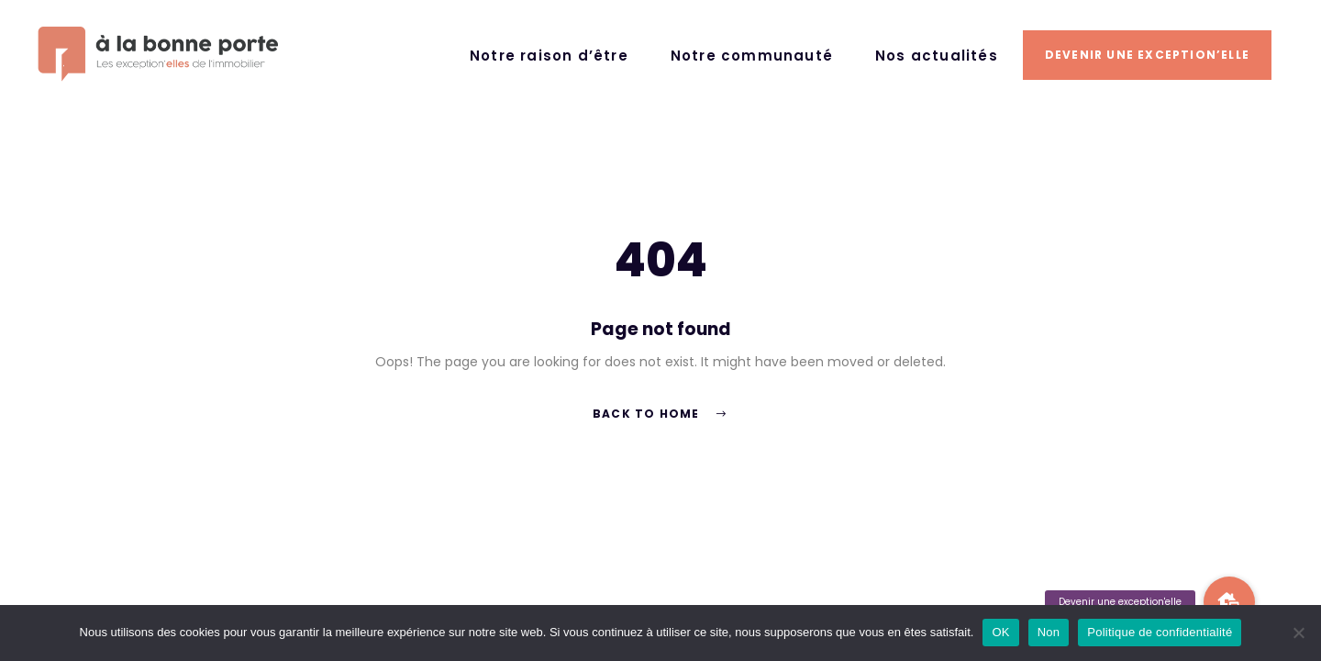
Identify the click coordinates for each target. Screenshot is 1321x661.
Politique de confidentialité (1159, 632)
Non (1049, 632)
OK (1000, 632)
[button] (1229, 602)
